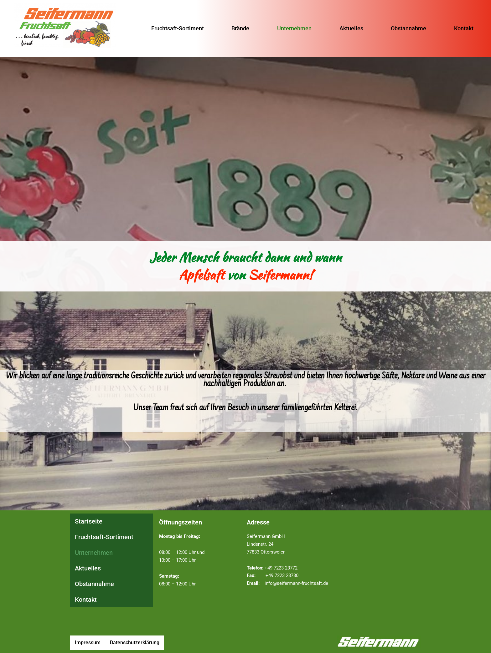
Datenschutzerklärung (134, 642)
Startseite (88, 521)
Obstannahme (410, 28)
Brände (238, 28)
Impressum (88, 642)
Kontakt (467, 28)
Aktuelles (352, 28)
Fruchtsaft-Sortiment (173, 28)
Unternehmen (294, 28)
